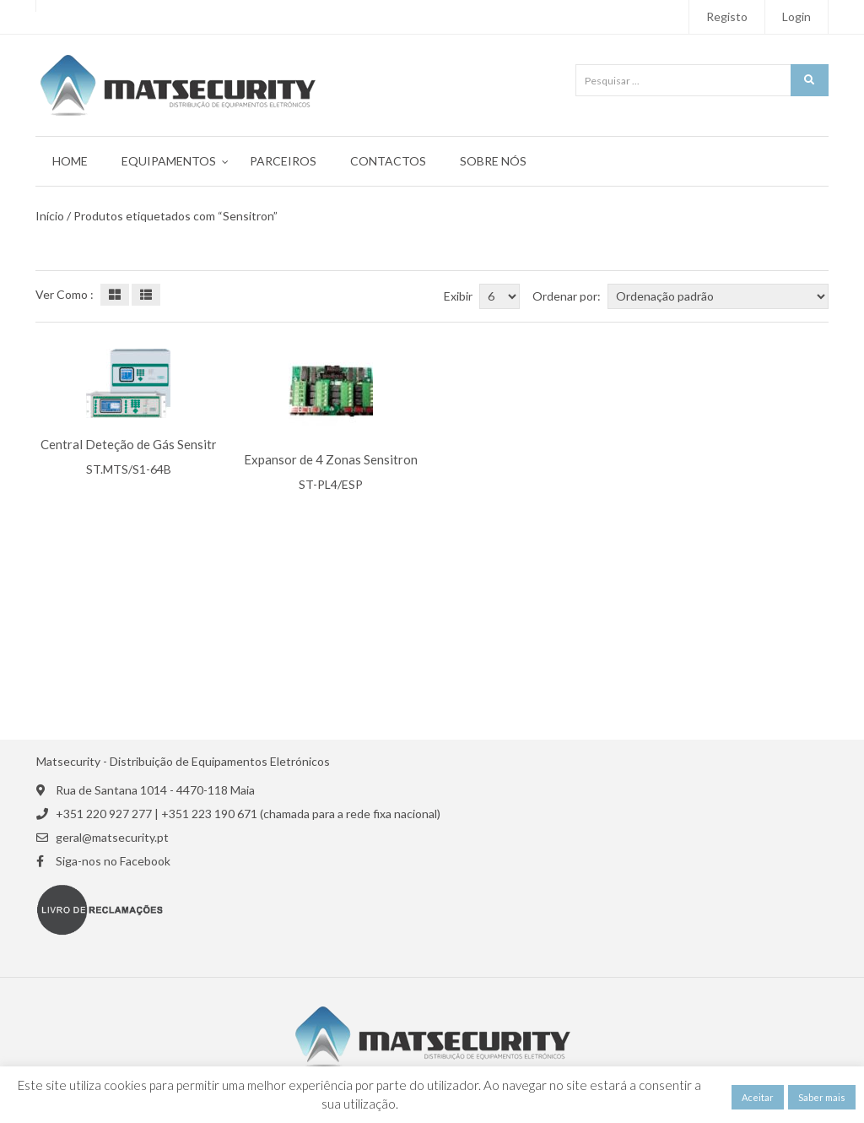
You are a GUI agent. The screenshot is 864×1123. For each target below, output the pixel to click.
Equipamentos (169, 161)
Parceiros (283, 161)
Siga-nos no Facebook (113, 861)
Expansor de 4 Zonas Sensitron (331, 459)
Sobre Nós (493, 161)
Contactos (388, 161)
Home (70, 161)
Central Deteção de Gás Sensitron (135, 444)
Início (49, 216)
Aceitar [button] (758, 1097)
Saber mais (821, 1097)
